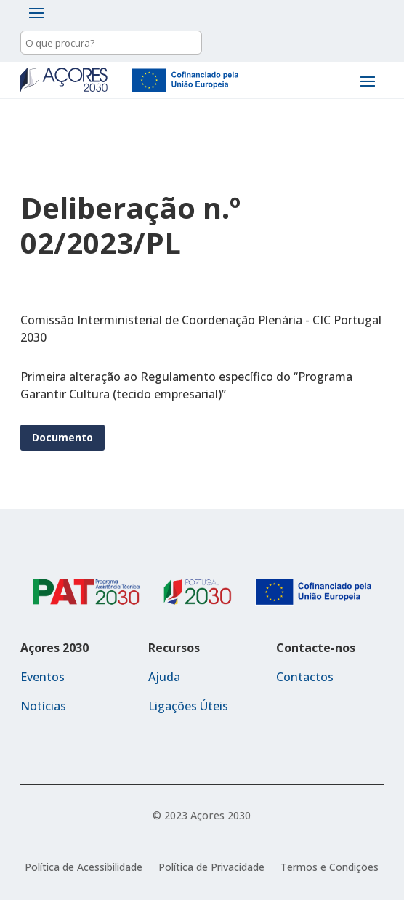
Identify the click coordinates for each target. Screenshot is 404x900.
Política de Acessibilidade (83, 868)
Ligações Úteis (188, 706)
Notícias (43, 706)
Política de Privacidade (211, 868)
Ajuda (164, 677)
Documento (62, 437)
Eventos (42, 677)
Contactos (305, 677)
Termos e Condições (329, 868)
